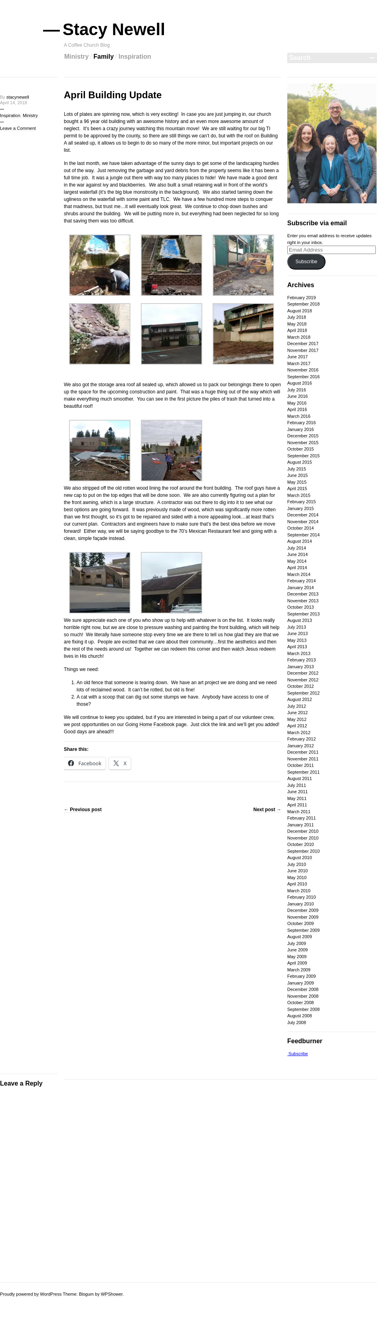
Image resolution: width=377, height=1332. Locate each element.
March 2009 (298, 969)
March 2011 (298, 811)
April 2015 (297, 488)
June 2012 (297, 712)
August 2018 (299, 310)
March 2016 (298, 416)
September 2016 (303, 376)
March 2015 (298, 495)
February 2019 (301, 297)
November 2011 (302, 758)
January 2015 (300, 508)
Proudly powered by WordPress (30, 1294)
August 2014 (299, 541)
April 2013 (297, 646)
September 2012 (303, 693)
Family (103, 56)
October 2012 (300, 686)
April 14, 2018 (13, 102)
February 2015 (301, 501)
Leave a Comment (18, 128)
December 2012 (302, 673)
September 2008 (303, 1009)
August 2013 (299, 620)
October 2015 (300, 449)
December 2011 (302, 752)
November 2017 (302, 350)
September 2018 (303, 304)
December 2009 (302, 910)
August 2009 (299, 936)
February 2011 (301, 818)
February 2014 (301, 580)
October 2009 (300, 923)
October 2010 (300, 844)
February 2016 (301, 422)
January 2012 (300, 745)
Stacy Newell (114, 29)
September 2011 (303, 772)
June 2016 (297, 396)
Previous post (83, 809)
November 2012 (302, 679)
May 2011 (296, 798)
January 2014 (300, 587)
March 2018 (298, 337)
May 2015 (296, 482)
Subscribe (306, 261)
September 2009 (303, 930)
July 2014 (296, 548)
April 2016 (297, 409)
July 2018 (296, 317)
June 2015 (297, 475)
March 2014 (298, 574)
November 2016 (302, 369)
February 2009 (301, 976)
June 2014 (297, 554)
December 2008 (302, 989)
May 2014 (296, 561)
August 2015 (299, 462)
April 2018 (297, 330)
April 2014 (297, 567)
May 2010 (296, 877)
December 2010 (302, 831)
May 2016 (296, 403)
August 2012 (299, 699)
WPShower (111, 1294)
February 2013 (301, 659)
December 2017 (302, 343)
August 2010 (299, 857)
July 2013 (296, 627)
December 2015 (302, 435)
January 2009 (300, 983)
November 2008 (302, 996)
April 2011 (297, 804)
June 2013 (297, 633)
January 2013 (300, 666)
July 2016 (296, 389)
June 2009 (297, 949)
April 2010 (297, 883)
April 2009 (297, 963)
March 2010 (298, 890)
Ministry (76, 56)
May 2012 (296, 719)
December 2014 (302, 514)
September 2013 (303, 613)
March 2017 (298, 363)
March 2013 (298, 653)
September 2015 (303, 455)
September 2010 (303, 851)
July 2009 (296, 943)
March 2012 (298, 732)
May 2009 (296, 956)
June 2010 (297, 870)
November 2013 (302, 600)
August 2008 (299, 1015)
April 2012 (297, 725)
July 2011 (296, 785)
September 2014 (303, 534)
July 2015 (296, 468)
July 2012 (296, 706)
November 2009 (302, 917)
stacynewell (17, 97)
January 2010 (300, 903)
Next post (267, 809)
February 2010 (301, 897)
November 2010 (302, 838)
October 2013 (300, 607)
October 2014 (300, 528)
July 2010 (296, 864)
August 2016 (299, 383)
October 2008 (300, 1002)
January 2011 (300, 824)
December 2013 (302, 594)
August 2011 (299, 778)
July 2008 (296, 1022)
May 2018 (296, 324)
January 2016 (300, 429)
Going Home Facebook (149, 724)
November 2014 (302, 521)
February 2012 (301, 738)
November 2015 (302, 442)
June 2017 (297, 356)
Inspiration (134, 56)
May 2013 (296, 640)
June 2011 (297, 791)
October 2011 (300, 765)
